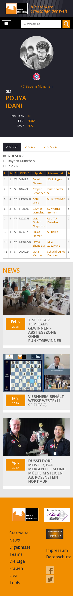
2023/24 (50, 147)
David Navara (37, 181)
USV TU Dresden (52, 220)
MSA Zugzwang (53, 244)
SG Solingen (54, 179)
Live (13, 575)
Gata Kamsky (37, 253)
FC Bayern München (37, 86)
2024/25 (31, 147)
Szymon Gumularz (38, 210)
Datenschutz (58, 556)
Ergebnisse (20, 547)
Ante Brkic (36, 200)
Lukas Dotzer (37, 234)
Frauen (16, 568)
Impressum (57, 550)
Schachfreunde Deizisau (56, 253)
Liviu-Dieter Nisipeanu (39, 222)
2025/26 (12, 147)
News (14, 540)
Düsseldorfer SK (55, 191)
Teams (16, 554)
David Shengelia (39, 244)
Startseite (19, 533)
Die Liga (17, 561)
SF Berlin (52, 232)
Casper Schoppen (39, 191)
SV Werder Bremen (53, 210)
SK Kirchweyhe (56, 199)
